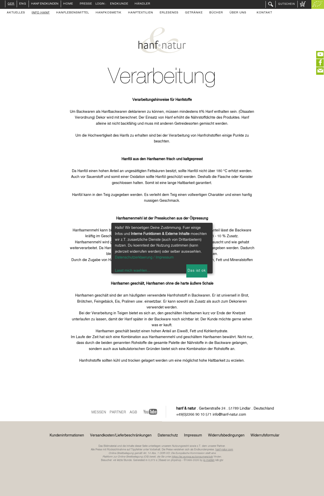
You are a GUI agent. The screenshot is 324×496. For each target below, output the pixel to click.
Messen (98, 412)
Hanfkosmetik (109, 13)
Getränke (194, 13)
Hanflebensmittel (72, 13)
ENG (22, 4)
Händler (142, 4)
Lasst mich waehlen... (132, 270)
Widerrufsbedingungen (226, 435)
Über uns (238, 13)
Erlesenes (169, 13)
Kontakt (264, 13)
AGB (133, 412)
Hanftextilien (140, 13)
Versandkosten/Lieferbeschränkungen (121, 435)
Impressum (193, 435)
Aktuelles (16, 13)
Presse (86, 4)
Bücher (216, 13)
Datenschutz (168, 435)
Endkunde (119, 4)
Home (68, 4)
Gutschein (286, 4)
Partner (118, 412)
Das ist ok (197, 270)
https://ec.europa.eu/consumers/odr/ (192, 456)
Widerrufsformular (265, 435)
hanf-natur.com (224, 449)
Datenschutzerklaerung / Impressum (144, 257)
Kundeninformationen (67, 435)
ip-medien (209, 460)
